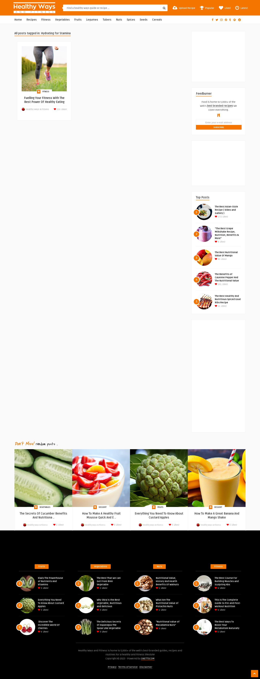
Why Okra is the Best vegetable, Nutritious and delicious (109, 603)
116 (58, 109)
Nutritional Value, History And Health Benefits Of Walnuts (167, 581)
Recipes (32, 19)
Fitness (46, 19)
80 (217, 259)
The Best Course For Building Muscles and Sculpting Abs (227, 581)
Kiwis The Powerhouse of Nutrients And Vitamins (50, 581)
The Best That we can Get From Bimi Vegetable (109, 581)
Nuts (119, 19)
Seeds (144, 19)
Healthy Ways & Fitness (37, 109)
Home (18, 19)
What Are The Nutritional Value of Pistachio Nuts (167, 603)
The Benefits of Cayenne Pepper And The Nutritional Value (227, 277)
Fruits (78, 19)
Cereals (157, 19)
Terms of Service (128, 667)
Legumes (92, 19)
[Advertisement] (223, 53)
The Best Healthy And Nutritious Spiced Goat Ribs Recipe (228, 299)
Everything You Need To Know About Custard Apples (51, 603)
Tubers (107, 19)
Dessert (103, 507)
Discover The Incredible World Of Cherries (49, 625)
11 (217, 306)
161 (218, 284)
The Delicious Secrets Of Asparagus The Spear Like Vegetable (109, 625)
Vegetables (62, 19)
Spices (131, 19)
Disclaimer (145, 667)
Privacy (112, 667)
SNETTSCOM (148, 658)
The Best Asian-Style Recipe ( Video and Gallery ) (226, 210)
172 (218, 216)
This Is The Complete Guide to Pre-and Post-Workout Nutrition (228, 603)
